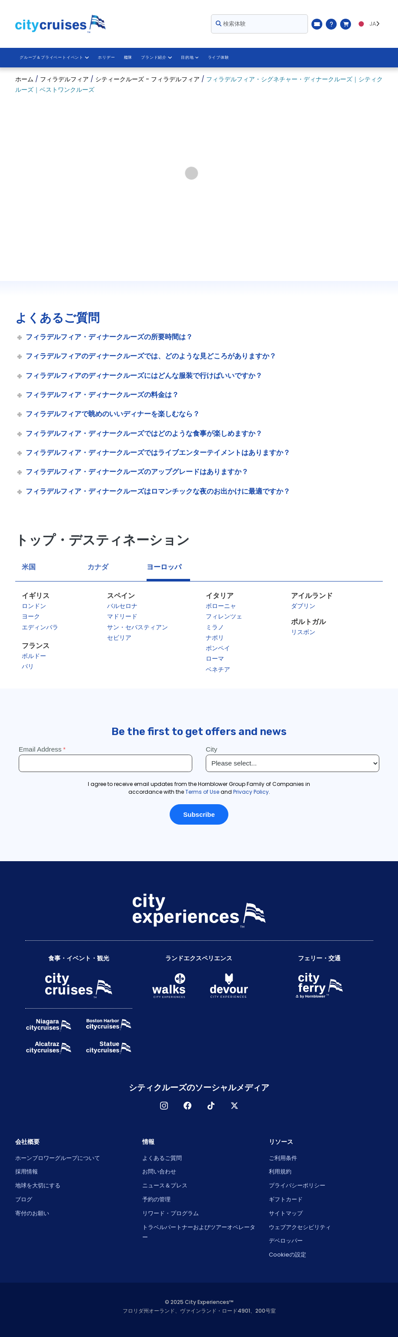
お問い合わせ (159, 1171)
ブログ (23, 1199)
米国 (29, 567)
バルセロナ (122, 606)
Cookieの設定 (287, 1254)
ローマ (215, 658)
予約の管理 (156, 1199)
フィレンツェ (224, 616)
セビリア (119, 637)
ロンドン (34, 606)
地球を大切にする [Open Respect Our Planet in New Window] (37, 1185)
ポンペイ (218, 648)
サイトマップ (286, 1213)
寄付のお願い (32, 1213)
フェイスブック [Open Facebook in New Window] (187, 1106)
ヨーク (31, 616)
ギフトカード (286, 1199)
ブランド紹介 (155, 57)
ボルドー (34, 656)
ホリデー (105, 57)
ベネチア (218, 669)
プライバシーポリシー (297, 1185)
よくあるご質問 (162, 1158)
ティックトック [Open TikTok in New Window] (211, 1106)
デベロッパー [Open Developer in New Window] (286, 1241)
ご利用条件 (283, 1158)
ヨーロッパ (164, 567)
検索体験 (231, 24)
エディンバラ (40, 627)
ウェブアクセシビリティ (300, 1227)
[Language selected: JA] (369, 24)
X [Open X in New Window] (234, 1106)
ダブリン (303, 606)
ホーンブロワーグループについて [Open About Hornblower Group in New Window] (57, 1158)
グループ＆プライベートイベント (54, 57)
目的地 (188, 57)
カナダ (97, 567)
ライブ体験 (216, 57)
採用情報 (26, 1171)
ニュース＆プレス (164, 1185)
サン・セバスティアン (137, 627)
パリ (28, 666)
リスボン (303, 632)
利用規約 (280, 1171)
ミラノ (215, 627)
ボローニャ (221, 606)
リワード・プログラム (170, 1213)
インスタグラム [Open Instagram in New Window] (164, 1106)
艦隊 (127, 57)
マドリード (122, 616)
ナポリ (215, 637)
